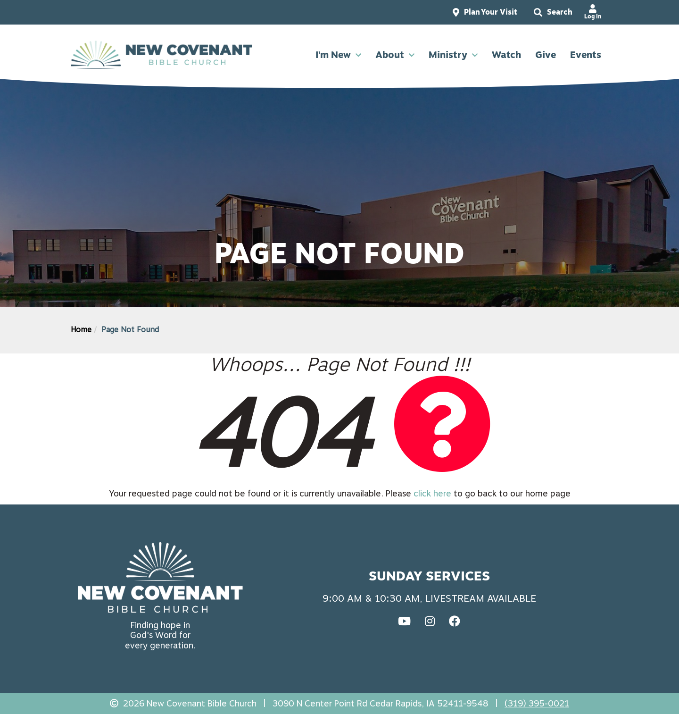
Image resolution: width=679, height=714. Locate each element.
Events (585, 54)
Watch (506, 54)
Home (81, 329)
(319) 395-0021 (537, 703)
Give (545, 54)
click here (432, 493)
